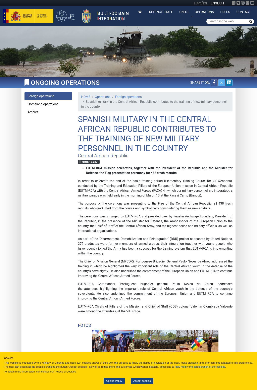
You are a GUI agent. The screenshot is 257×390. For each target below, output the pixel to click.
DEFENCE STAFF (161, 12)
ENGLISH (217, 3)
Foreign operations (128, 97)
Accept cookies (142, 380)
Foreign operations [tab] (41, 96)
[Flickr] (247, 3)
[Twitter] (238, 3)
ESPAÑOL (201, 3)
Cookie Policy (114, 380)
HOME (85, 97)
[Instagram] (243, 3)
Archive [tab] (33, 112)
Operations (204, 12)
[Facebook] (234, 3)
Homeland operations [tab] (43, 104)
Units (183, 12)
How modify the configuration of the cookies (200, 366)
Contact (243, 12)
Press (225, 12)
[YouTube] (252, 3)
